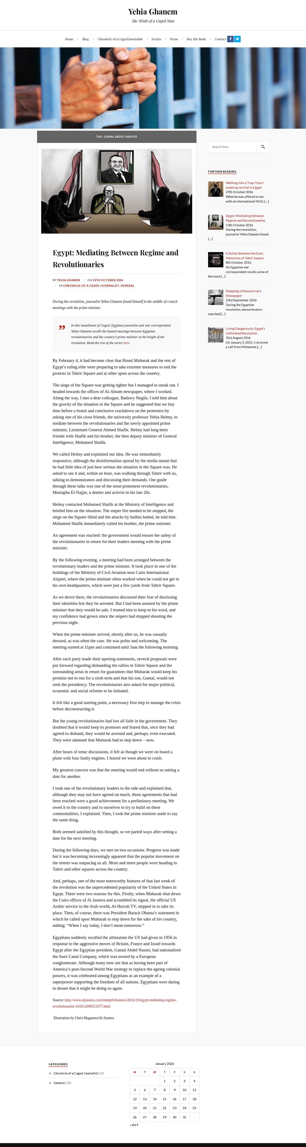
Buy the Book (196, 39)
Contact (220, 39)
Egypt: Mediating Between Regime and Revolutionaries (111, 256)
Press (174, 39)
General (127, 284)
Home (69, 39)
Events (156, 39)
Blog (85, 39)
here (126, 341)
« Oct (134, 1124)
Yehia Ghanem (153, 11)
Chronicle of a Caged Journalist (120, 39)
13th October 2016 (108, 278)
